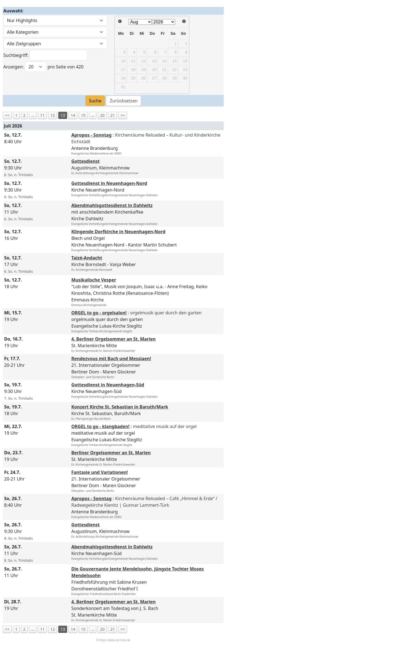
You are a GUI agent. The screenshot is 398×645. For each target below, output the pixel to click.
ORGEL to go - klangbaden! (100, 426)
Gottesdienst (85, 161)
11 (42, 115)
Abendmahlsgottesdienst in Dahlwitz (111, 205)
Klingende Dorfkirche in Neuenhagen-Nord (118, 232)
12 (52, 115)
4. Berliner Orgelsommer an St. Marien (113, 339)
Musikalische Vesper (93, 280)
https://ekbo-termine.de (114, 640)
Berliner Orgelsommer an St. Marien (111, 453)
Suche (95, 101)
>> (122, 115)
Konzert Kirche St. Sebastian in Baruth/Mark (119, 407)
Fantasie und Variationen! (99, 472)
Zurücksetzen (124, 101)
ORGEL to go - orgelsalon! (98, 313)
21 (112, 115)
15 (83, 115)
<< (7, 115)
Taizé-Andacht (86, 258)
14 (73, 115)
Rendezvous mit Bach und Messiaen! (111, 358)
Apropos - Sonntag (91, 135)
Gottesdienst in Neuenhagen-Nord (109, 183)
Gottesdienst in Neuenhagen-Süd (107, 385)
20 (102, 115)
